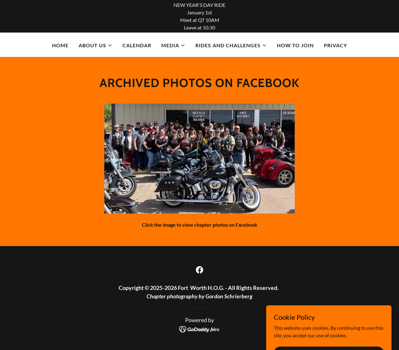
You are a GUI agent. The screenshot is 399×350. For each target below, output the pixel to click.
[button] (95, 45)
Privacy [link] (335, 45)
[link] (199, 270)
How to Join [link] (295, 45)
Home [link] (60, 45)
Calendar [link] (136, 45)
